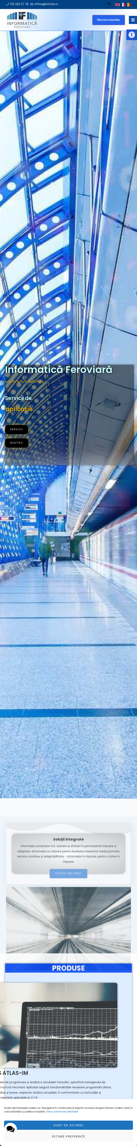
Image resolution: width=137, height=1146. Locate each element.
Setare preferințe (68, 1136)
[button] (131, 34)
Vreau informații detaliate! (62, 1111)
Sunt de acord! (68, 1125)
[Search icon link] (109, 4)
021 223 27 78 (19, 4)
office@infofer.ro (46, 4)
